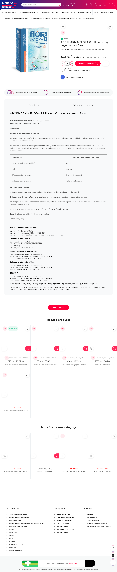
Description (34, 105)
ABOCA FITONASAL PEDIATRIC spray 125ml (45, 364)
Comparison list (93, 521)
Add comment (58, 308)
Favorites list (92, 518)
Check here (73, 563)
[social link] (113, 554)
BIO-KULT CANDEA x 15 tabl (44, 471)
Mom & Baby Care (67, 12)
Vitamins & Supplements (28, 12)
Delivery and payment (83, 105)
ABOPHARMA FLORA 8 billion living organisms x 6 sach (74, 18)
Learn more (67, 92)
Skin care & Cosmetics (49, 12)
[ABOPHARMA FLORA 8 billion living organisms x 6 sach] (31, 51)
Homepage (7, 18)
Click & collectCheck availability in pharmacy (77, 69)
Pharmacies (13, 533)
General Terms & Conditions (19, 518)
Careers (12, 542)
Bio (95, 12)
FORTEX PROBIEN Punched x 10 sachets (74, 471)
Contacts (12, 548)
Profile (90, 515)
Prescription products (65, 530)
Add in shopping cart (87, 63)
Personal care (83, 12)
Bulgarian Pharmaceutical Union (99, 527)
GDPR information (15, 521)
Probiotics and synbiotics (41, 18)
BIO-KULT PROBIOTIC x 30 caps (102, 471)
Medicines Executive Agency (97, 524)
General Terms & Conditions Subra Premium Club (26, 524)
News (11, 539)
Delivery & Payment (15, 551)
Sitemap (11, 536)
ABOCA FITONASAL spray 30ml (102, 364)
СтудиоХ (95, 569)
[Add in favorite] (27, 328)
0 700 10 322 (69, 5)
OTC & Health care (8, 12)
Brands (11, 530)
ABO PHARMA (79, 49)
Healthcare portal (16, 545)
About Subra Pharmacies (18, 515)
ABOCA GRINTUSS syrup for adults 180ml (16, 364)
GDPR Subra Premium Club (18, 527)
